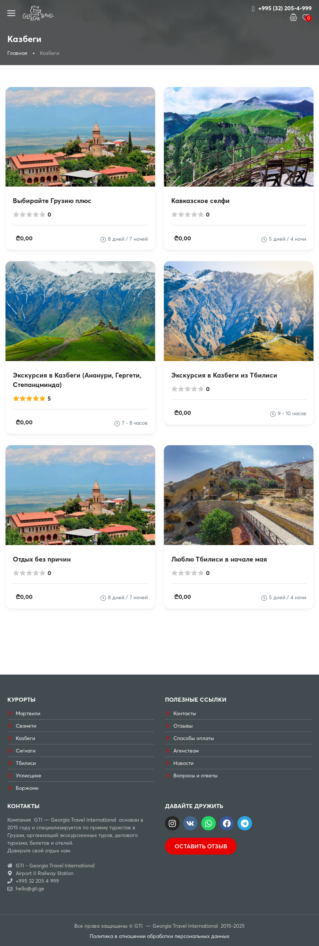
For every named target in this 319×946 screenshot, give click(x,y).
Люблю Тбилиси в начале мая (219, 559)
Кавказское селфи (200, 200)
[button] (293, 18)
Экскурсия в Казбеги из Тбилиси (224, 375)
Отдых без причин (42, 559)
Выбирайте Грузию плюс (52, 200)
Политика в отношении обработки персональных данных (159, 936)
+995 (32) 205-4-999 (282, 8)
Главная (17, 53)
